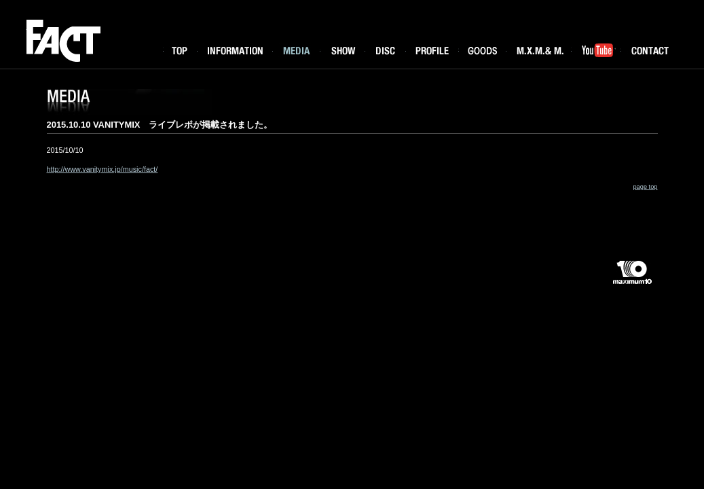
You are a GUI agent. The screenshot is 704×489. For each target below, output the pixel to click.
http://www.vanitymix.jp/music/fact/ (102, 169)
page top (645, 186)
